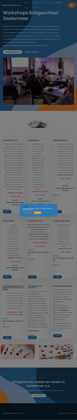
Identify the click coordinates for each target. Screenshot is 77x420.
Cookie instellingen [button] (28, 212)
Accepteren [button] (37, 212)
